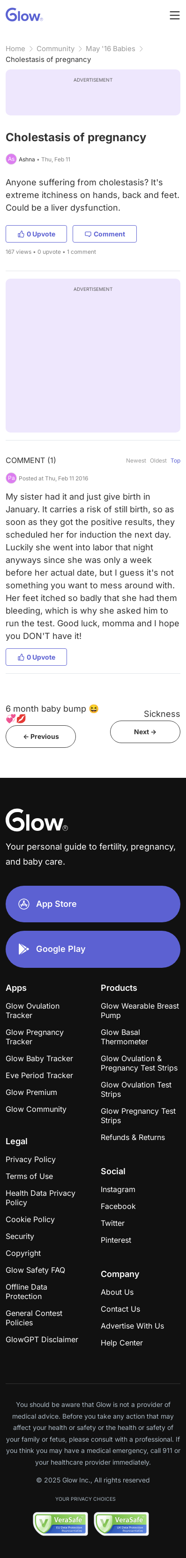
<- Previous (41, 736)
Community (55, 48)
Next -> (145, 732)
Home (15, 48)
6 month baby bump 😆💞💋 (52, 713)
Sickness (162, 714)
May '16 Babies (110, 48)
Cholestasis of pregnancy (48, 59)
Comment (104, 234)
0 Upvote (36, 234)
